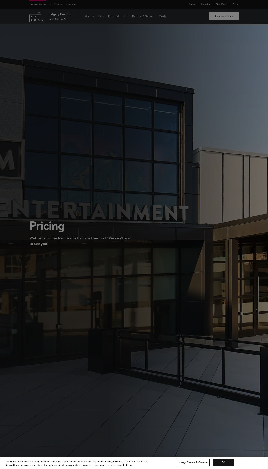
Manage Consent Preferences (193, 462)
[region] (134, 463)
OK (223, 462)
